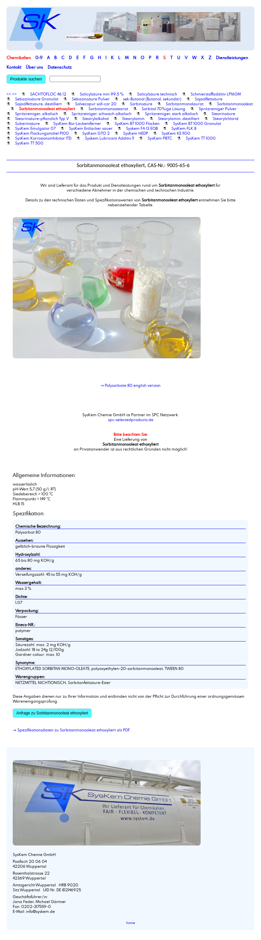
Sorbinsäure (141, 103)
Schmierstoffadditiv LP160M (216, 93)
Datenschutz (60, 67)
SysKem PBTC (159, 138)
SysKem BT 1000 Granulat (197, 123)
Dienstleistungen (232, 57)
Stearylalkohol (95, 118)
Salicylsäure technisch (157, 93)
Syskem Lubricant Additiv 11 (109, 138)
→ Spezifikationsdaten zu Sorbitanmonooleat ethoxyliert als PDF (71, 729)
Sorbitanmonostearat (108, 108)
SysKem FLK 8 (183, 128)
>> (14, 93)
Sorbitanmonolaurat (185, 103)
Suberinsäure (27, 123)
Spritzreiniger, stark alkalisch (171, 113)
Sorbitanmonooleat (235, 103)
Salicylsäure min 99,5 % (102, 93)
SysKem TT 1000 (201, 138)
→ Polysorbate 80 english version (130, 385)
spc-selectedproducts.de (130, 419)
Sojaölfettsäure (209, 98)
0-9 (38, 57)
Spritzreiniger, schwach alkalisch (101, 113)
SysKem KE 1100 (175, 133)
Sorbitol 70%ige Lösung (163, 108)
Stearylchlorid (225, 118)
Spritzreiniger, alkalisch (36, 113)
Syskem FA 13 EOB (142, 128)
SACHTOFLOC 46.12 (48, 93)
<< (9, 93)
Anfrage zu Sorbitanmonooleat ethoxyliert (52, 713)
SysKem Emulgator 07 (35, 128)
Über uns (34, 67)
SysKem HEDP (135, 133)
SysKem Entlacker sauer (91, 128)
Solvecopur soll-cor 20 (95, 103)
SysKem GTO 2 (96, 133)
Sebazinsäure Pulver (91, 98)
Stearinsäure (223, 113)
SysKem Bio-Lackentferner (77, 123)
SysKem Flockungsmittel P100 (42, 133)
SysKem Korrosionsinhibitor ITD (43, 138)
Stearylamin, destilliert (178, 118)
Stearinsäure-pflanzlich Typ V (42, 118)
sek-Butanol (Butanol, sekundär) (152, 98)
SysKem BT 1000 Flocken (137, 123)
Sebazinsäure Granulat (36, 98)
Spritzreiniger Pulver (218, 108)
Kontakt (14, 67)
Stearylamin (133, 118)
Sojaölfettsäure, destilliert (38, 103)
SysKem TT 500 (29, 142)
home (130, 923)
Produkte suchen (26, 79)
